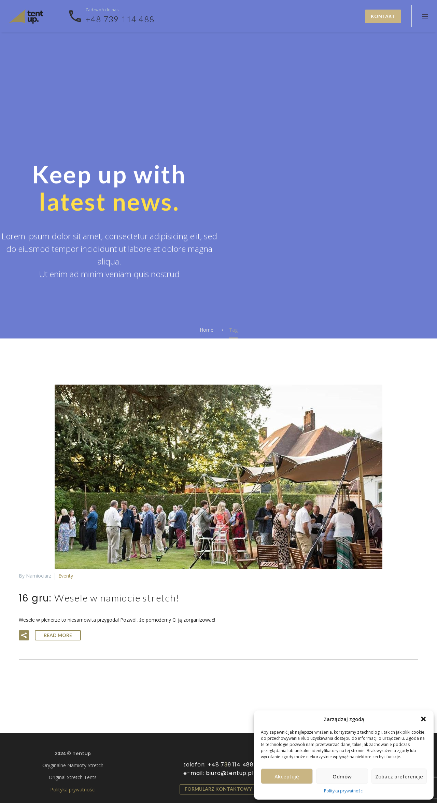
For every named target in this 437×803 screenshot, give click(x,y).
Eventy (65, 575)
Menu (425, 16)
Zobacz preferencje (399, 776)
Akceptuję (286, 776)
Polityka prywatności (344, 791)
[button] (423, 719)
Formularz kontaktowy (218, 789)
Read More (58, 635)
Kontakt (383, 16)
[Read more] (110, 16)
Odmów (342, 776)
